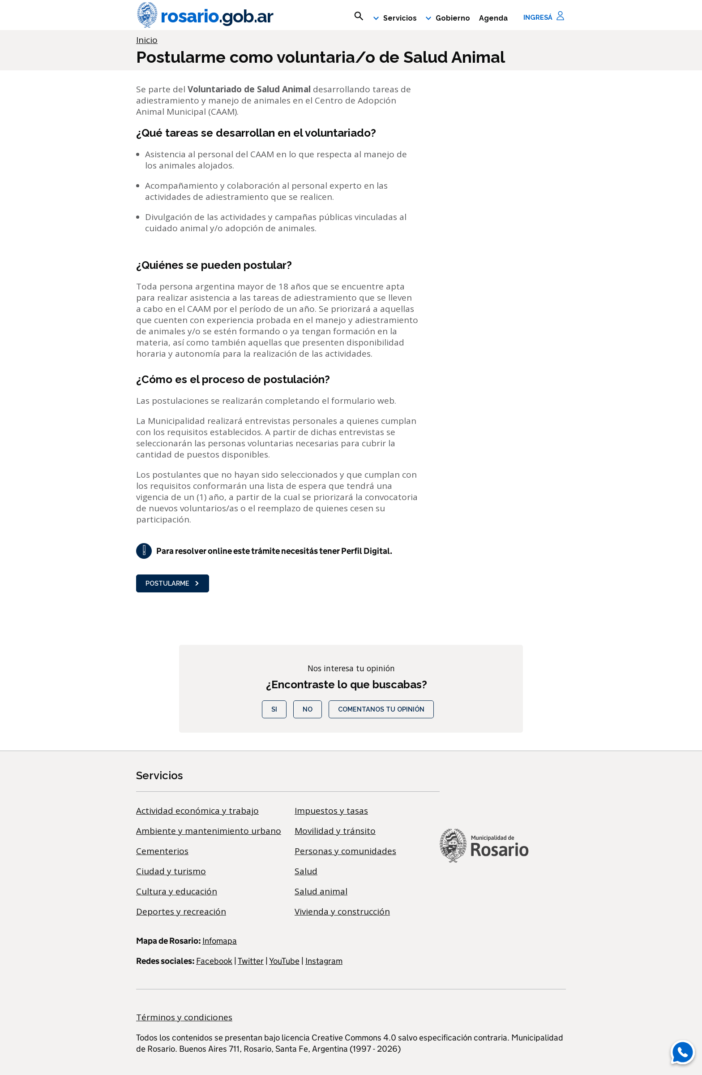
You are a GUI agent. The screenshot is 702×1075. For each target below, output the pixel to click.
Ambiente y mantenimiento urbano (208, 831)
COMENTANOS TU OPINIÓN (381, 709)
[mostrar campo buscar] (358, 16)
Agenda (493, 18)
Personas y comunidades (345, 851)
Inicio (147, 40)
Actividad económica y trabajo (197, 810)
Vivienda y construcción (342, 911)
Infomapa (219, 941)
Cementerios (162, 851)
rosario (204, 16)
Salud (306, 871)
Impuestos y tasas (331, 810)
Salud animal (321, 891)
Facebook (214, 961)
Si (274, 709)
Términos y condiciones (184, 1017)
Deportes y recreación (181, 911)
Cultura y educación (176, 891)
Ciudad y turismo (171, 871)
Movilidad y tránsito (335, 831)
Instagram (323, 961)
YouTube (284, 961)
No (307, 709)
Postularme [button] (173, 583)
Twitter (251, 961)
